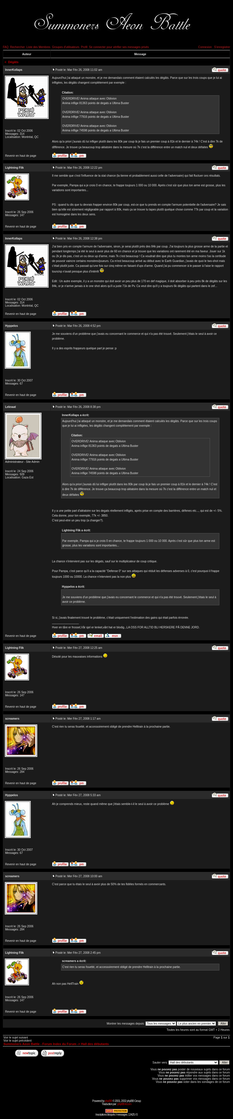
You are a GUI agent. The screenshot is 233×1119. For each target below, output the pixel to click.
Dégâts (13, 62)
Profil (84, 47)
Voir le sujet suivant (15, 1037)
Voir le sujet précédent (17, 1040)
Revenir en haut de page (20, 155)
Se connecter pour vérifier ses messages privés (119, 47)
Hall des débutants (95, 1044)
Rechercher (17, 47)
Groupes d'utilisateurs (65, 47)
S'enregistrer (222, 47)
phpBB (108, 1101)
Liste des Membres (38, 47)
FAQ (6, 47)
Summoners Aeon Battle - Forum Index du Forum (39, 1044)
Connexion (205, 47)
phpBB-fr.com (124, 1104)
